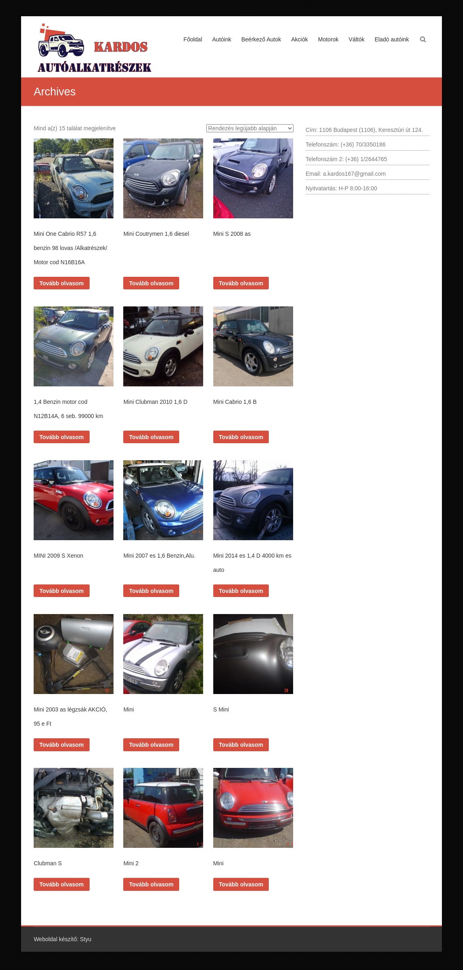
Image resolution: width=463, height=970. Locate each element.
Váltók (356, 39)
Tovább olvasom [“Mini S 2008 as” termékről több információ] (241, 283)
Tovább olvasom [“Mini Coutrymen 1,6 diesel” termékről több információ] (151, 283)
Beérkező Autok (261, 39)
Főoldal (193, 39)
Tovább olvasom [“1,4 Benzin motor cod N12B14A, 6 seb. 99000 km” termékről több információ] (61, 437)
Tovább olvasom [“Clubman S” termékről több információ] (61, 884)
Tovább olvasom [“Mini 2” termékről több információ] (151, 884)
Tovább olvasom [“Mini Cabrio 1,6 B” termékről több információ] (241, 437)
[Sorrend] (250, 128)
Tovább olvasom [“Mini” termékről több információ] (151, 745)
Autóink (222, 39)
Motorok (328, 39)
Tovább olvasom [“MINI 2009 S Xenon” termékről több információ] (61, 591)
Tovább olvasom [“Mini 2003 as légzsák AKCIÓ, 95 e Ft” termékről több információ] (61, 745)
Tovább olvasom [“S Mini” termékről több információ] (241, 745)
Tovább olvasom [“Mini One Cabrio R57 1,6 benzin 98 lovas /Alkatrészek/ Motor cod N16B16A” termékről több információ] (61, 283)
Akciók (299, 39)
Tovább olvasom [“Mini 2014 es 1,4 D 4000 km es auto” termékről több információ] (241, 591)
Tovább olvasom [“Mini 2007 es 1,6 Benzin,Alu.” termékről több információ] (151, 591)
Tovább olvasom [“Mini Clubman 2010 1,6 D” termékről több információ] (151, 437)
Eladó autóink (392, 39)
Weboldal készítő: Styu (62, 939)
